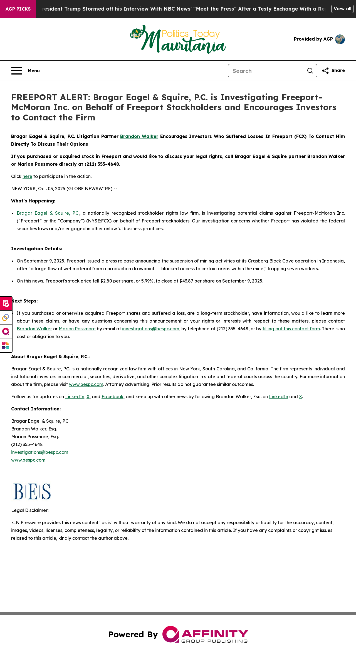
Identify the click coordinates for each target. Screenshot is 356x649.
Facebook (112, 396)
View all (342, 8)
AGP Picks (18, 9)
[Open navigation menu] (25, 70)
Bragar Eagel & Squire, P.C (47, 213)
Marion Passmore (77, 328)
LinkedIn (74, 396)
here (27, 176)
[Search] (265, 70)
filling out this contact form (291, 328)
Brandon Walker (34, 328)
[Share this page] (333, 70)
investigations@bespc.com (150, 328)
